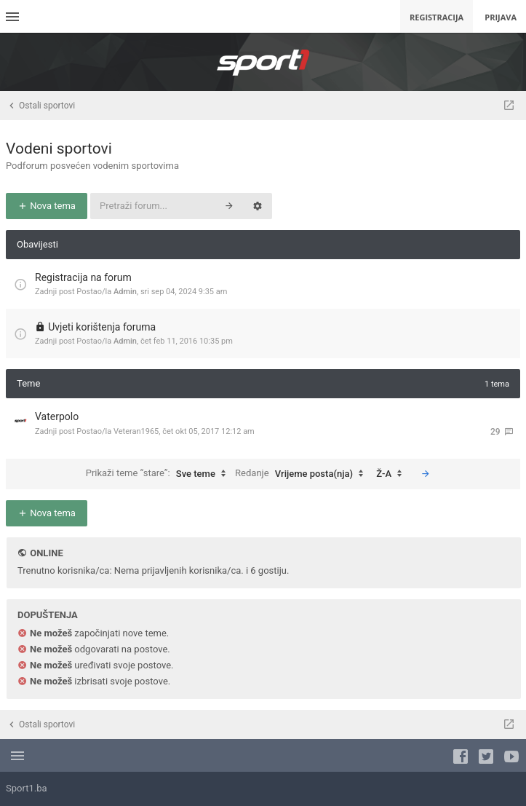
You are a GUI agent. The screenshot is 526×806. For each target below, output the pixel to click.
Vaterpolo (57, 416)
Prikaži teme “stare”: (159, 474)
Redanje (302, 474)
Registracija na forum (83, 277)
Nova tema (46, 205)
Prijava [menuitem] (501, 17)
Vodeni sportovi (59, 148)
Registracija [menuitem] (436, 17)
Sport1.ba (26, 788)
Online (46, 553)
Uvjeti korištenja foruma (102, 327)
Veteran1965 (136, 431)
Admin (125, 291)
